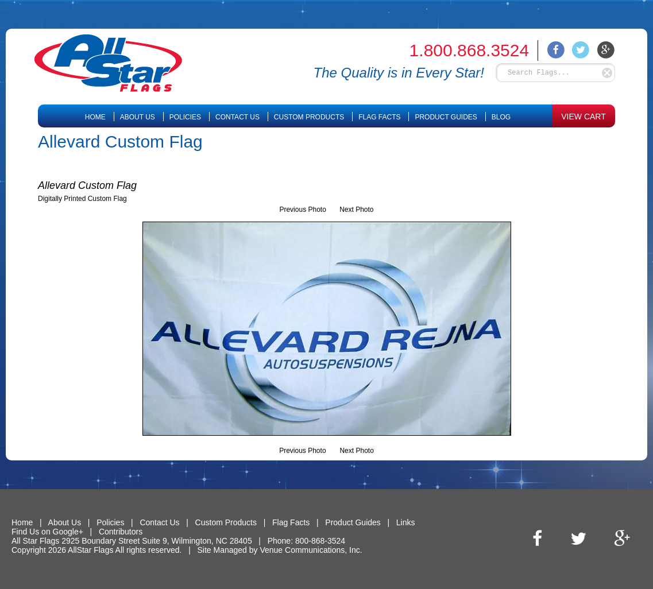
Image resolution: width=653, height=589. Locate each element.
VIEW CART (583, 116)
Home (95, 117)
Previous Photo (302, 210)
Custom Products (309, 117)
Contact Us (237, 117)
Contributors (120, 531)
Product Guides (446, 117)
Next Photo (356, 210)
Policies (185, 117)
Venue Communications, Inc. (311, 550)
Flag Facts (379, 117)
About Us (137, 117)
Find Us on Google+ (47, 531)
